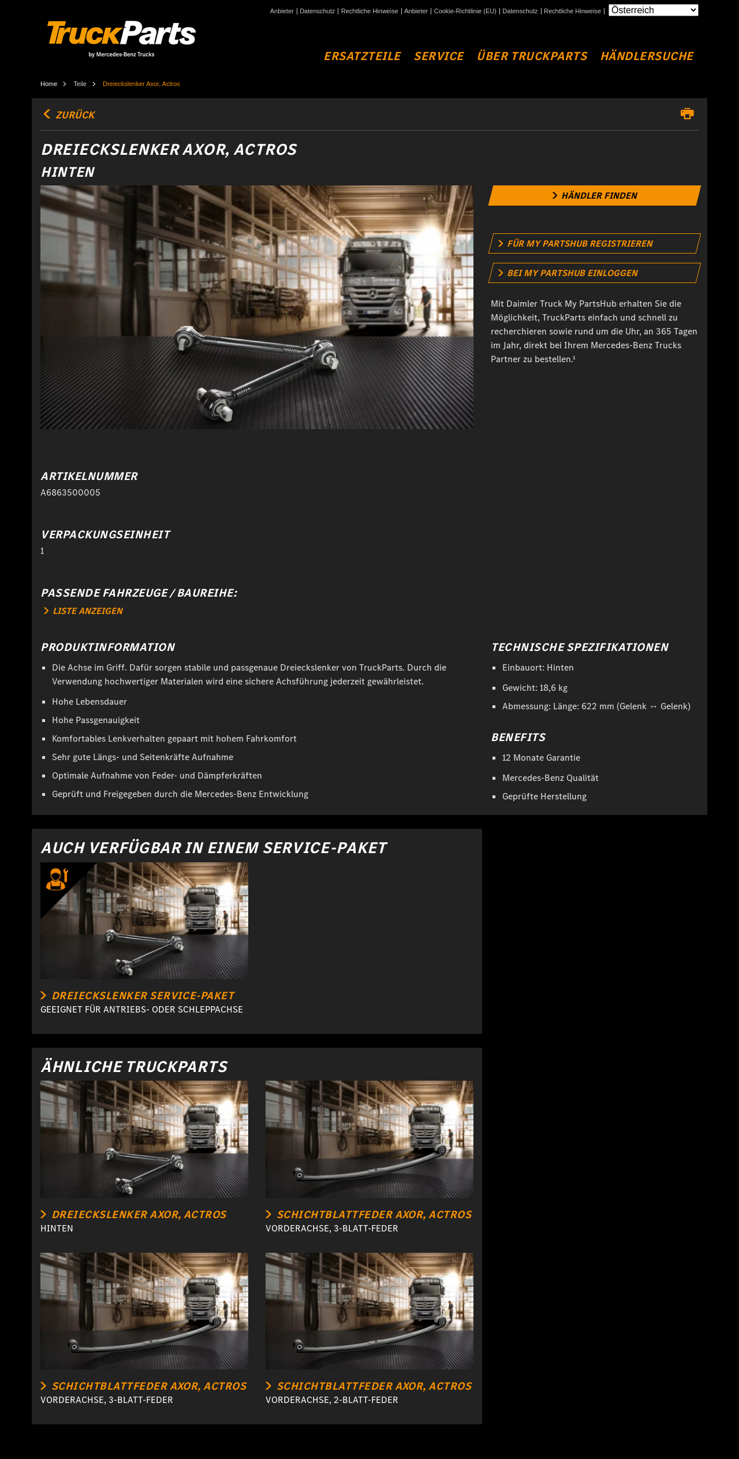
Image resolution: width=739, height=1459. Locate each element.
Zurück (67, 115)
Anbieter (282, 11)
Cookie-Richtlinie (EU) (465, 11)
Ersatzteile (362, 56)
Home (48, 83)
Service (438, 56)
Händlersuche (646, 56)
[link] (594, 195)
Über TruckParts (531, 56)
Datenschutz (317, 11)
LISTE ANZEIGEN (83, 611)
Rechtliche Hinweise (369, 11)
